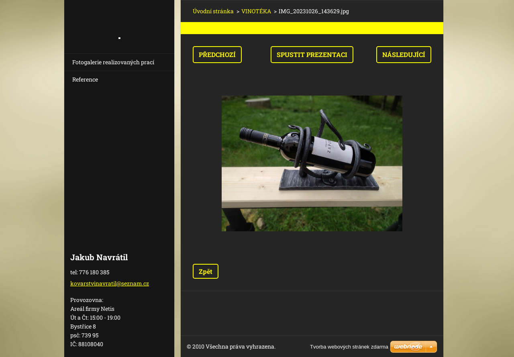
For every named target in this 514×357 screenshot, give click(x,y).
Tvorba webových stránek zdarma (349, 347)
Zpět (205, 271)
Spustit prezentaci (312, 54)
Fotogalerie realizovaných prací (113, 62)
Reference (85, 79)
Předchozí (217, 54)
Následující (403, 54)
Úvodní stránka (213, 11)
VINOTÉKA (256, 11)
